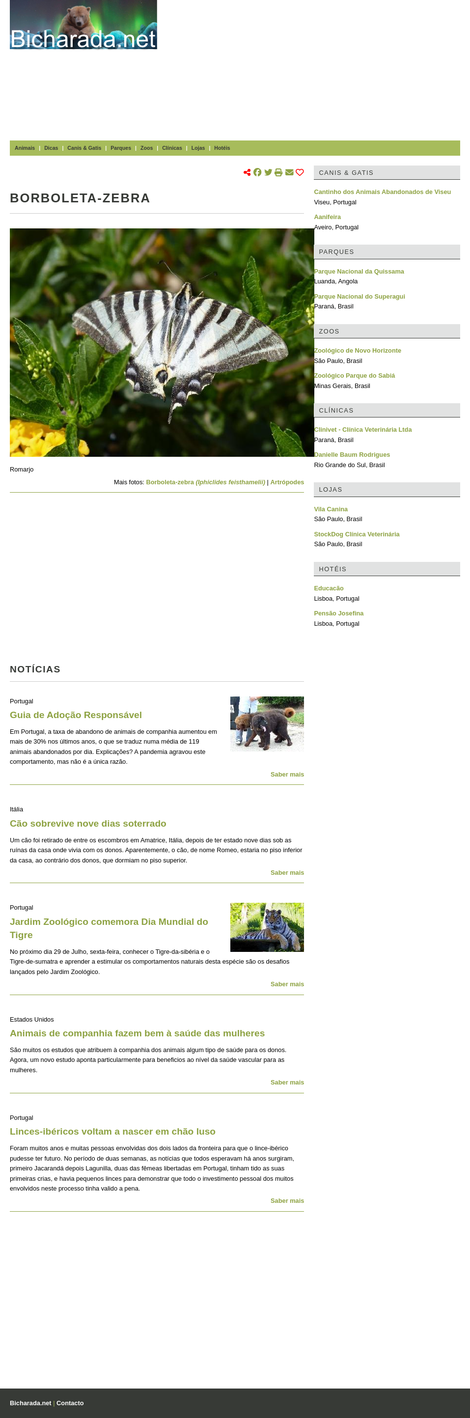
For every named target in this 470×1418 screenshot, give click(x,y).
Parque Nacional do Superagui (359, 296)
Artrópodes (287, 482)
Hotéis (222, 148)
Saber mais (287, 774)
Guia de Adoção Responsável (76, 715)
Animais (25, 148)
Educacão (328, 588)
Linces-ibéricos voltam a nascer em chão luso (113, 1131)
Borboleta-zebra (205, 482)
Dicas (51, 148)
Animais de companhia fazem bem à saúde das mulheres (137, 1033)
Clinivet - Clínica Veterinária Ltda (363, 429)
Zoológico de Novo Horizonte (357, 350)
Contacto (69, 1403)
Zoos (146, 148)
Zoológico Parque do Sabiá (354, 375)
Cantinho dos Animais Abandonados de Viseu (382, 191)
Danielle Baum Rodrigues (352, 454)
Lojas (198, 148)
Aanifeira (327, 217)
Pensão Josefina (338, 613)
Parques (121, 148)
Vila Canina (331, 509)
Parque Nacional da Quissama (359, 271)
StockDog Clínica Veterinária (356, 534)
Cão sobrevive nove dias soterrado (88, 823)
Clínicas (172, 148)
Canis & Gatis (84, 148)
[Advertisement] (318, 69)
